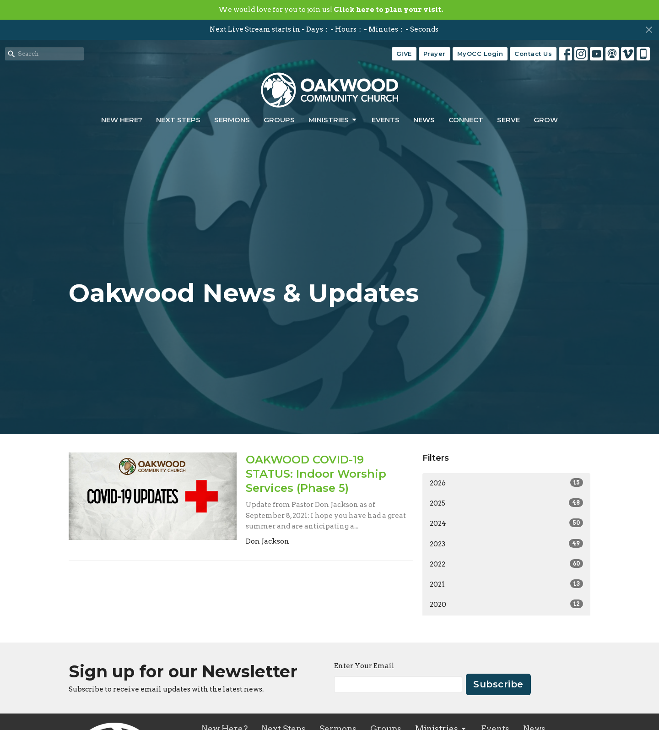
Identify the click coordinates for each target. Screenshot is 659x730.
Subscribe (498, 684)
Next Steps (178, 119)
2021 (506, 583)
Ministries (333, 120)
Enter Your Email (364, 666)
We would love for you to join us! (330, 9)
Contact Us (533, 53)
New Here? (121, 119)
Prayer (434, 53)
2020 (506, 604)
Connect (465, 119)
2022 (506, 563)
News (424, 119)
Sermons (232, 119)
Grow (546, 119)
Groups (279, 119)
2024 (506, 523)
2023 (506, 543)
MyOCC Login (480, 53)
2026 (506, 482)
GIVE (404, 53)
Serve (508, 119)
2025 (506, 502)
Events (386, 119)
